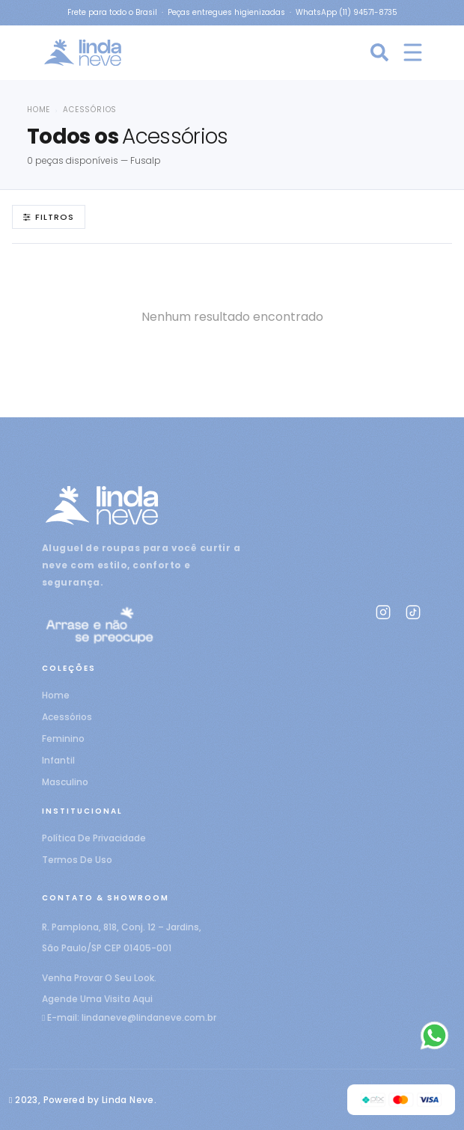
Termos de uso (77, 859)
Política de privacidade (94, 838)
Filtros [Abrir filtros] (48, 217)
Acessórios (67, 716)
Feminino (63, 738)
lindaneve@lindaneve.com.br (149, 1017)
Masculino (65, 782)
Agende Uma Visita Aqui (97, 998)
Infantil (58, 760)
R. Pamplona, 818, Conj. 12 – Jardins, (121, 927)
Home (38, 109)
